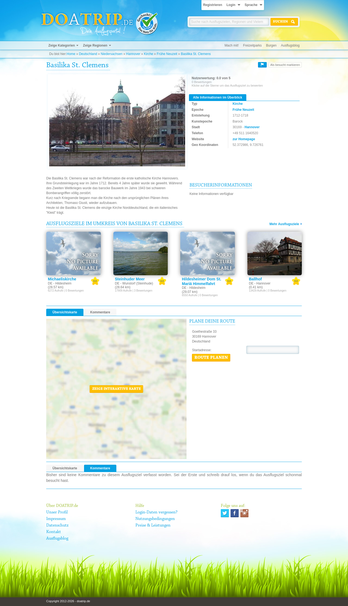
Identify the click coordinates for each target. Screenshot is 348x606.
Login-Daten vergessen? (156, 512)
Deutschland (88, 54)
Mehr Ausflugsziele (284, 224)
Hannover (133, 54)
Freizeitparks (252, 45)
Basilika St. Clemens (196, 54)
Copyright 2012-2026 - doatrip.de (68, 601)
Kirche (148, 54)
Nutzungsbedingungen (155, 519)
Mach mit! (232, 45)
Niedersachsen (111, 54)
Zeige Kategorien (61, 45)
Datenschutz (57, 525)
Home (71, 54)
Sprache (251, 5)
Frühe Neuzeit (167, 54)
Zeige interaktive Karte (116, 389)
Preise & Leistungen (152, 525)
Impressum (56, 519)
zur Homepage (243, 139)
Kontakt (53, 532)
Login (230, 5)
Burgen (271, 45)
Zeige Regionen (95, 45)
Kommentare (100, 312)
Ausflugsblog (290, 45)
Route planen (211, 358)
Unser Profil (57, 512)
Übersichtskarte (64, 312)
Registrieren (212, 5)
